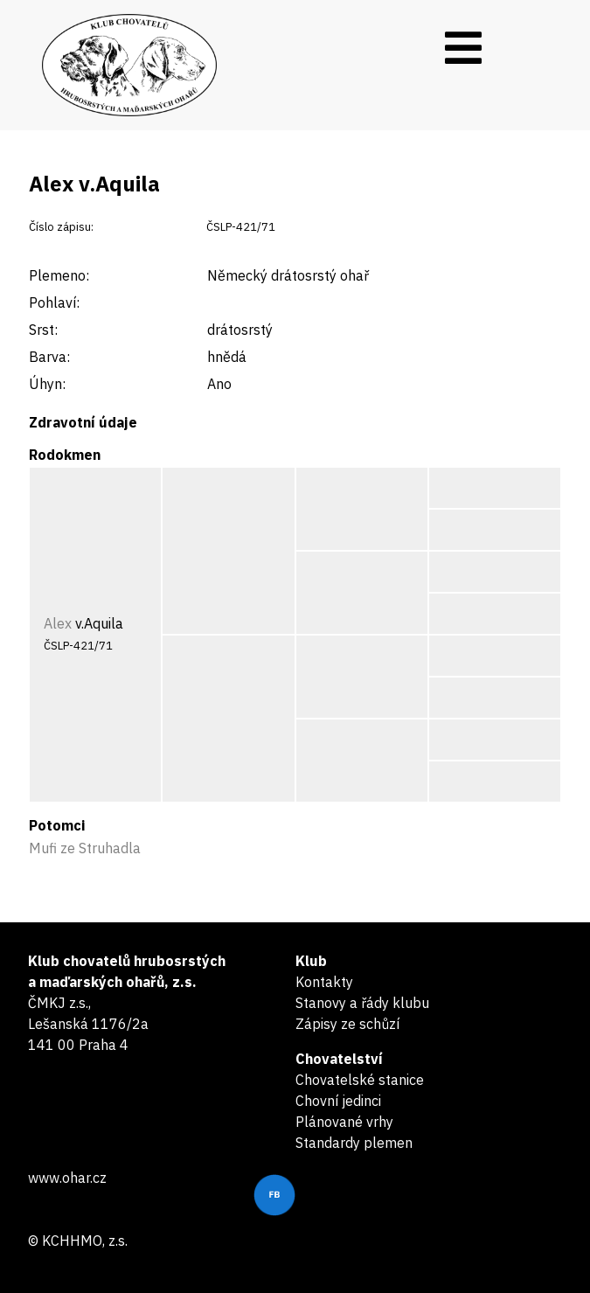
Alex (58, 623)
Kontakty (324, 982)
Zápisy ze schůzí (347, 1023)
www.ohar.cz (67, 1177)
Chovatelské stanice (359, 1079)
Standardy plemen (354, 1142)
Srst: (43, 329)
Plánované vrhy (344, 1121)
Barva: (49, 356)
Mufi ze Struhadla (85, 848)
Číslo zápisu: (61, 226)
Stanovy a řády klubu (362, 1002)
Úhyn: (47, 384)
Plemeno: (59, 275)
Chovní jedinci (338, 1100)
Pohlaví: (54, 302)
